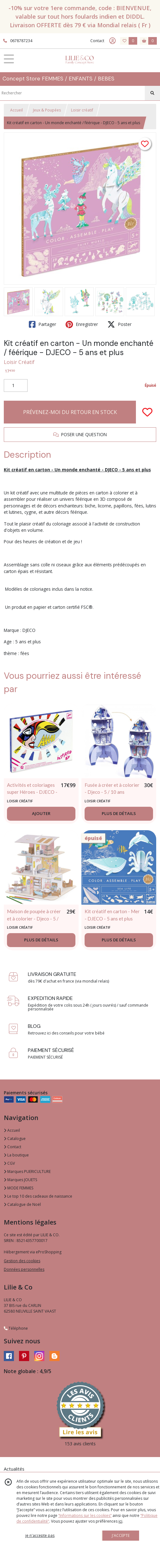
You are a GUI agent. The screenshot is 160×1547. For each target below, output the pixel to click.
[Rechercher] (152, 93)
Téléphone (16, 1328)
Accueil (16, 110)
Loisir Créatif (19, 362)
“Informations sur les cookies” (85, 1515)
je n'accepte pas (39, 1535)
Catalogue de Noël (22, 1204)
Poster (119, 324)
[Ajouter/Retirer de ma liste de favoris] (147, 412)
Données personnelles (24, 1269)
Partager (42, 324)
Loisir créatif (82, 110)
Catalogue (15, 1138)
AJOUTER (41, 813)
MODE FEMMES (18, 1188)
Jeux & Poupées (47, 110)
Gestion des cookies (22, 1261)
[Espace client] (112, 40)
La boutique (16, 1155)
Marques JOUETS (20, 1179)
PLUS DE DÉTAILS (119, 813)
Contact (97, 40)
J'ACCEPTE (121, 1535)
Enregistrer (82, 324)
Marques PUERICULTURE (27, 1171)
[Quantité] (16, 385)
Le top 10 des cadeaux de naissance (38, 1196)
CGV (9, 1163)
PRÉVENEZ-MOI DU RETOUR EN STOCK (70, 412)
